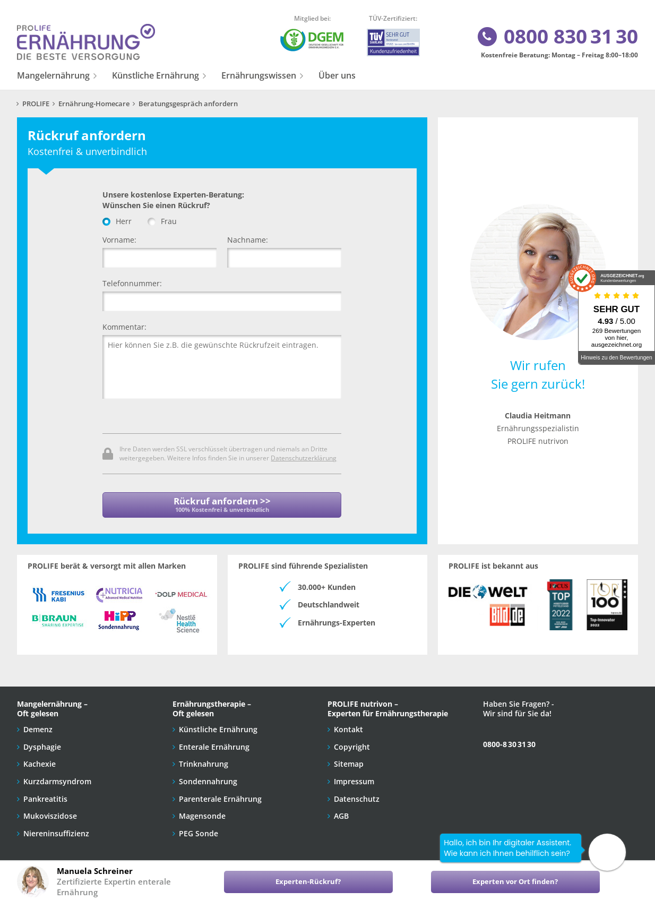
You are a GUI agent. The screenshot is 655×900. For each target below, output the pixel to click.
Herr (117, 221)
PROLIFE (35, 103)
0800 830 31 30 (557, 37)
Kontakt (348, 726)
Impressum (354, 778)
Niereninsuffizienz (56, 830)
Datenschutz (357, 796)
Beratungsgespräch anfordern (188, 103)
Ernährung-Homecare (94, 103)
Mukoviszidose (50, 813)
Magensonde (202, 813)
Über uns (337, 75)
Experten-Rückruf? (308, 881)
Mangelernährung (53, 75)
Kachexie (39, 761)
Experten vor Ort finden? (515, 881)
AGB (341, 813)
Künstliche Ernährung (155, 75)
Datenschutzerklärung (304, 457)
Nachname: (247, 240)
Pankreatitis (45, 796)
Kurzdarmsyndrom (57, 778)
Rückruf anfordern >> (222, 504)
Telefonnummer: (132, 283)
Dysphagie (42, 744)
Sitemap (349, 761)
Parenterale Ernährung (220, 796)
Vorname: (119, 240)
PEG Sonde (198, 830)
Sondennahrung (208, 778)
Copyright (352, 744)
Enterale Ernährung (214, 744)
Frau (162, 221)
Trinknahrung (203, 761)
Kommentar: (124, 327)
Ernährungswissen (258, 75)
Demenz (38, 726)
